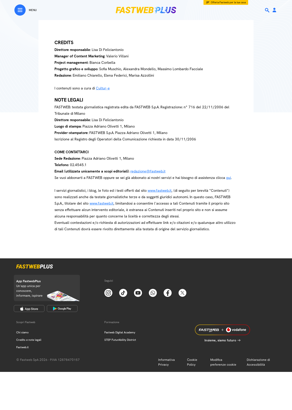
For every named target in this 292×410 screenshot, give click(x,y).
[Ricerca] (267, 10)
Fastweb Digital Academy (119, 332)
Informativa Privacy (166, 362)
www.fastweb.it (159, 190)
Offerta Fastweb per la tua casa (228, 2)
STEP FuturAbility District (120, 340)
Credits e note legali (28, 340)
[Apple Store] (29, 308)
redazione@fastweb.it (147, 171)
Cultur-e (103, 88)
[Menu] (25, 10)
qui (228, 177)
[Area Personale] (274, 10)
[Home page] (146, 10)
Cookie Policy (192, 362)
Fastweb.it (22, 347)
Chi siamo (22, 332)
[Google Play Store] (62, 308)
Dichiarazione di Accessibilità (258, 362)
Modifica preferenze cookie (223, 362)
